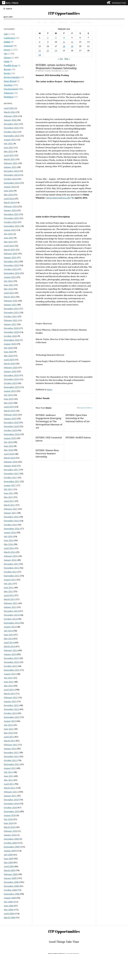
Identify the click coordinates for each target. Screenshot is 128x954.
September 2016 (12, 528)
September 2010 (12, 811)
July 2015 (8, 583)
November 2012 (11, 709)
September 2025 (12, 135)
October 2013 (10, 666)
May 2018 (8, 450)
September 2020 (12, 340)
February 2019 (11, 414)
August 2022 (10, 277)
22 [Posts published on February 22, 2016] (39, 50)
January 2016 (10, 560)
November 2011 (11, 756)
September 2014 (12, 622)
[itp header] (64, 2)
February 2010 (11, 831)
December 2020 (11, 328)
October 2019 (10, 383)
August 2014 (10, 626)
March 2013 (9, 693)
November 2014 (11, 615)
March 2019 (9, 410)
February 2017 (11, 508)
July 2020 (8, 347)
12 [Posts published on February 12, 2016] (72, 42)
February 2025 (11, 163)
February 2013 (11, 697)
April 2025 (9, 155)
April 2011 (9, 783)
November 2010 (11, 803)
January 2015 (10, 607)
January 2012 (10, 748)
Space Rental (10, 81)
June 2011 (8, 776)
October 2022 (10, 269)
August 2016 (10, 532)
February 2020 (11, 367)
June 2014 (8, 634)
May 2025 (8, 151)
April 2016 (9, 548)
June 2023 (8, 237)
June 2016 (8, 540)
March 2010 (9, 827)
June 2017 (8, 493)
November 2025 (11, 127)
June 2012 (8, 728)
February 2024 (11, 206)
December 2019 (11, 375)
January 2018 (10, 465)
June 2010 (8, 823)
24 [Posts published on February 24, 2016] (56, 50)
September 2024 (12, 182)
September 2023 (12, 226)
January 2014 (10, 654)
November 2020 (11, 332)
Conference (9, 37)
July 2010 (8, 819)
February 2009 (11, 874)
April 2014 (9, 642)
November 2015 (11, 567)
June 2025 (8, 147)
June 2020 (8, 351)
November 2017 (11, 473)
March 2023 (9, 249)
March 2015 (9, 599)
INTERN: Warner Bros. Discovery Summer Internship (47, 453)
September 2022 (12, 273)
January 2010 (10, 835)
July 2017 (8, 489)
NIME (6, 61)
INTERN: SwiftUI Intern (78, 437)
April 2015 (9, 595)
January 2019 (10, 418)
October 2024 (10, 178)
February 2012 (11, 744)
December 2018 (11, 422)
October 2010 (10, 807)
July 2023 (8, 233)
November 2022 (11, 265)
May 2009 (8, 862)
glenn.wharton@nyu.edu (58, 197)
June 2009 (8, 858)
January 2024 (10, 210)
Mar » (67, 58)
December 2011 (11, 752)
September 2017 (12, 481)
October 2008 (10, 890)
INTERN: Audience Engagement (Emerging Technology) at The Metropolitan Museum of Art (49, 421)
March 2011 (9, 787)
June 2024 (8, 190)
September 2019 (12, 387)
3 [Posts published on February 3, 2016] (56, 37)
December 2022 (11, 261)
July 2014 (8, 630)
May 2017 (8, 497)
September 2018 (12, 434)
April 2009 (9, 866)
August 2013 (10, 673)
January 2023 (10, 257)
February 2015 (11, 603)
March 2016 (9, 552)
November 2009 (11, 838)
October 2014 (10, 618)
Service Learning (12, 77)
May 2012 (8, 732)
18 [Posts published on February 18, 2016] (64, 46)
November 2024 (11, 175)
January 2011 (10, 795)
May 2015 (8, 591)
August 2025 (10, 139)
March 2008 (9, 917)
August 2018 (10, 438)
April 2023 (9, 245)
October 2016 (10, 524)
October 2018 (10, 430)
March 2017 (9, 505)
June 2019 (8, 398)
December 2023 (11, 214)
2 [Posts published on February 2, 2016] (47, 37)
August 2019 (10, 391)
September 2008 (12, 893)
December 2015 (11, 563)
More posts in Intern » (84, 408)
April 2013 (9, 689)
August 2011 (10, 768)
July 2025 (8, 143)
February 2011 (11, 791)
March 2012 (9, 740)
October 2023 (10, 222)
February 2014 (11, 650)
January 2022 (10, 304)
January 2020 (10, 371)
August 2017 (10, 485)
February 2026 (11, 116)
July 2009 (8, 854)
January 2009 (10, 878)
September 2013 (12, 670)
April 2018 (9, 453)
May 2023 (8, 241)
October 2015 (10, 571)
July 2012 (8, 725)
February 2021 (11, 320)
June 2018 (8, 446)
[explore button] (109, 2)
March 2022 (9, 296)
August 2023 (10, 230)
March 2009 (9, 870)
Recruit (7, 69)
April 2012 (9, 736)
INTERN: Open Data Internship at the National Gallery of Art (78, 418)
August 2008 (10, 897)
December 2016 (11, 516)
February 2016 (11, 556)
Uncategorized (11, 88)
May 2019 (8, 402)
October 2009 (10, 842)
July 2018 (8, 442)
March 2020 (9, 363)
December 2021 (11, 308)
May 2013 (8, 685)
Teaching (8, 85)
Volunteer (8, 92)
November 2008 (11, 886)
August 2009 (10, 850)
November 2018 (11, 426)
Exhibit (7, 41)
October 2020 (10, 336)
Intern (52, 22)
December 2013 (11, 658)
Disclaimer (63, 22)
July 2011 (8, 772)
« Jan (60, 58)
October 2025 (10, 131)
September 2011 (12, 764)
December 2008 (11, 882)
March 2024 (9, 202)
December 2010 (11, 799)
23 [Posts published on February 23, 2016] (48, 50)
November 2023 (11, 218)
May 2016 (8, 544)
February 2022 (11, 300)
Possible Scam (10, 65)
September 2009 (12, 846)
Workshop (8, 96)
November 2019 (11, 379)
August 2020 (10, 343)
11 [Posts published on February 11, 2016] (64, 42)
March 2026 (9, 112)
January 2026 (10, 120)
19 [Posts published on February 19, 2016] (72, 46)
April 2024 (9, 198)
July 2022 (8, 281)
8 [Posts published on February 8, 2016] (39, 42)
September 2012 (12, 717)
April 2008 (9, 913)
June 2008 (8, 905)
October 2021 (10, 316)
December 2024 (11, 171)
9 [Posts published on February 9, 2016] (47, 42)
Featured (8, 45)
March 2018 (9, 457)
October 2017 (10, 477)
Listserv (7, 57)
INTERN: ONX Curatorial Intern (49, 439)
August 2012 (10, 721)
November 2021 (11, 312)
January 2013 (10, 701)
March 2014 (9, 646)
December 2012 (11, 705)
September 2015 (12, 575)
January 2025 (10, 167)
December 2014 (11, 611)
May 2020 (8, 355)
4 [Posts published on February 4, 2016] (64, 37)
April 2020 (9, 359)
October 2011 (10, 760)
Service (7, 73)
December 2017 (11, 469)
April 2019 (9, 406)
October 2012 (10, 713)
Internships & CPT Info (81, 22)
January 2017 (10, 512)
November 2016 (11, 520)
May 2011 (8, 780)
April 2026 (9, 108)
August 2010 (10, 815)
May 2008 (8, 909)
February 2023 (11, 253)
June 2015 (8, 587)
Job (38, 22)
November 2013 (11, 662)
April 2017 (9, 501)
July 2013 (8, 677)
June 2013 (8, 681)
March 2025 (9, 159)
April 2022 (9, 292)
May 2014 (8, 638)
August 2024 (10, 186)
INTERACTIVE (119, 3)
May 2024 (8, 194)
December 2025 (11, 123)
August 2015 (10, 579)
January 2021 (10, 324)
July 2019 (8, 395)
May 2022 (8, 288)
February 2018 (11, 461)
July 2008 (8, 901)
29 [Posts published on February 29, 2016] (39, 55)
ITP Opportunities (64, 13)
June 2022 (8, 285)
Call (45, 22)
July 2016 (8, 536)
